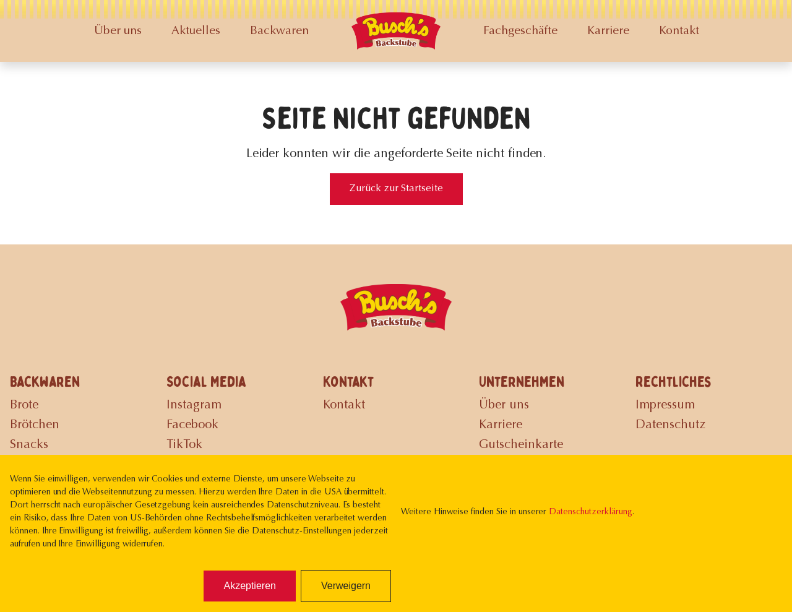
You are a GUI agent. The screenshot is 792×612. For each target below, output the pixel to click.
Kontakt (679, 31)
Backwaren (279, 31)
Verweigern (346, 585)
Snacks (29, 445)
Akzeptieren (249, 585)
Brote (24, 405)
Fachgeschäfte (520, 31)
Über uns (118, 31)
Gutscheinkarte (521, 445)
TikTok (184, 445)
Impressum (665, 405)
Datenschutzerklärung (590, 512)
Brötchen (34, 425)
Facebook (192, 425)
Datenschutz (670, 425)
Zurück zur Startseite (396, 189)
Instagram (194, 405)
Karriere (608, 31)
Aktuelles (195, 31)
